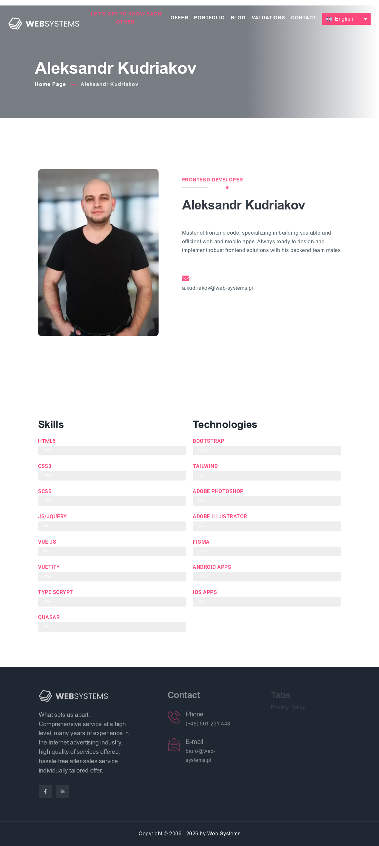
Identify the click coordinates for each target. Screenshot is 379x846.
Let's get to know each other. (126, 18)
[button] (346, 19)
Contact (303, 18)
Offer (179, 18)
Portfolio (209, 18)
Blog (238, 18)
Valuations (268, 18)
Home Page (50, 84)
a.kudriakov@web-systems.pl (217, 358)
